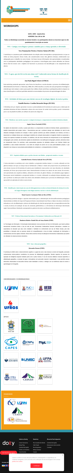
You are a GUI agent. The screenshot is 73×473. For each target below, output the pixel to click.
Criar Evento (22, 452)
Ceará (35, 452)
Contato (49, 447)
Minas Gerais (37, 449)
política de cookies (17, 461)
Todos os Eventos (24, 449)
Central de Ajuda (24, 447)
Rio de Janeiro (37, 447)
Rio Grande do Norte (39, 443)
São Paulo (36, 445)
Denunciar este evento (53, 445)
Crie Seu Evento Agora (8, 453)
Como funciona (23, 443)
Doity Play (22, 445)
